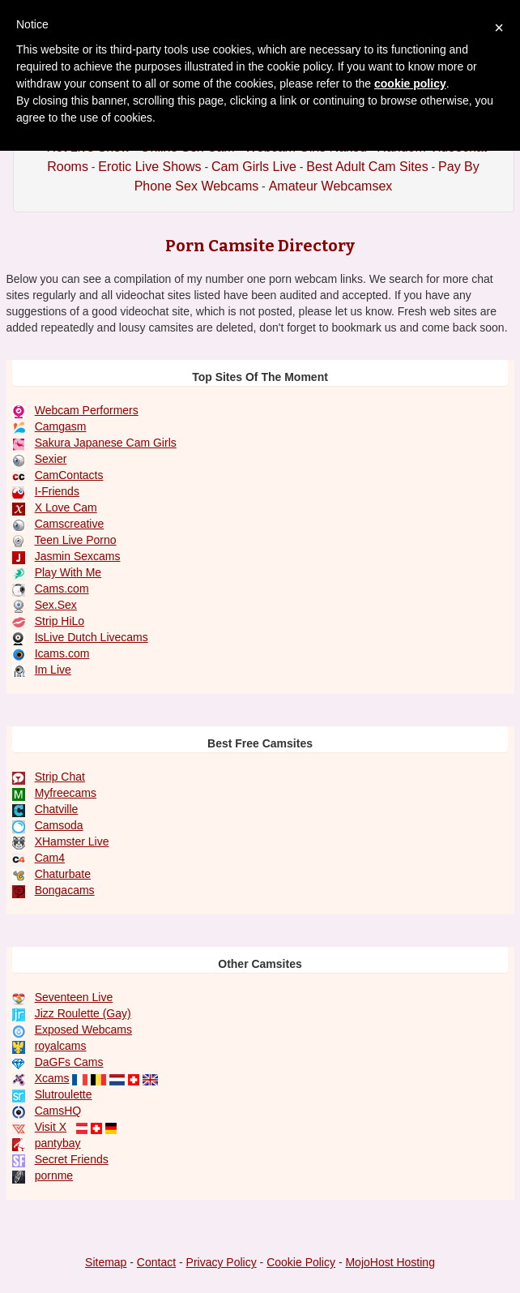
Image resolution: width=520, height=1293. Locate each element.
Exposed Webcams (83, 1029)
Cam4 (50, 857)
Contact (156, 1262)
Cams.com (62, 588)
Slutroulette (63, 1094)
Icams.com (62, 653)
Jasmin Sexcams (78, 556)
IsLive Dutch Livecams (91, 637)
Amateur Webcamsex (331, 186)
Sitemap (105, 1262)
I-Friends (57, 491)
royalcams (61, 1045)
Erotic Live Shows (149, 166)
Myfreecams (65, 792)
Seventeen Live (74, 997)
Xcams (52, 1078)
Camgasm (61, 426)
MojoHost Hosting (390, 1262)
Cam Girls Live (253, 166)
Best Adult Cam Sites (367, 166)
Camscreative (69, 523)
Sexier (51, 458)
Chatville (57, 809)
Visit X (50, 1126)
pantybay (58, 1143)
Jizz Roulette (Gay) (83, 1013)
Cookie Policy (300, 1262)
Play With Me (68, 572)
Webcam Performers (87, 410)
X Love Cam (66, 507)
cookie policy (410, 83)
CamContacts (69, 475)
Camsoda (59, 825)
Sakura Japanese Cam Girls (106, 442)
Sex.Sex (56, 604)
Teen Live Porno (75, 539)
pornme (54, 1175)
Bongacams (65, 890)
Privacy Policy (221, 1262)
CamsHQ (58, 1110)
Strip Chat (60, 776)
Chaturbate (63, 873)
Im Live (53, 669)
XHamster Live (72, 841)
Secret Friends (72, 1159)
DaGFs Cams (69, 1061)
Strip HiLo (59, 620)
